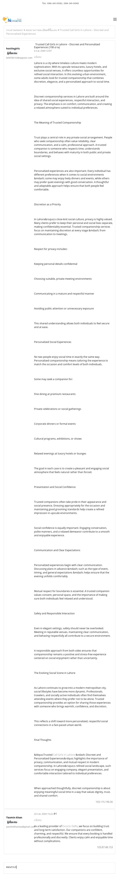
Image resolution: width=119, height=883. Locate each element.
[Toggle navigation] (115, 19)
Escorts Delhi (70, 826)
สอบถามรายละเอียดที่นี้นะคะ (41, 30)
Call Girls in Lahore (64, 754)
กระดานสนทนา (14, 30)
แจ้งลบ (37, 57)
